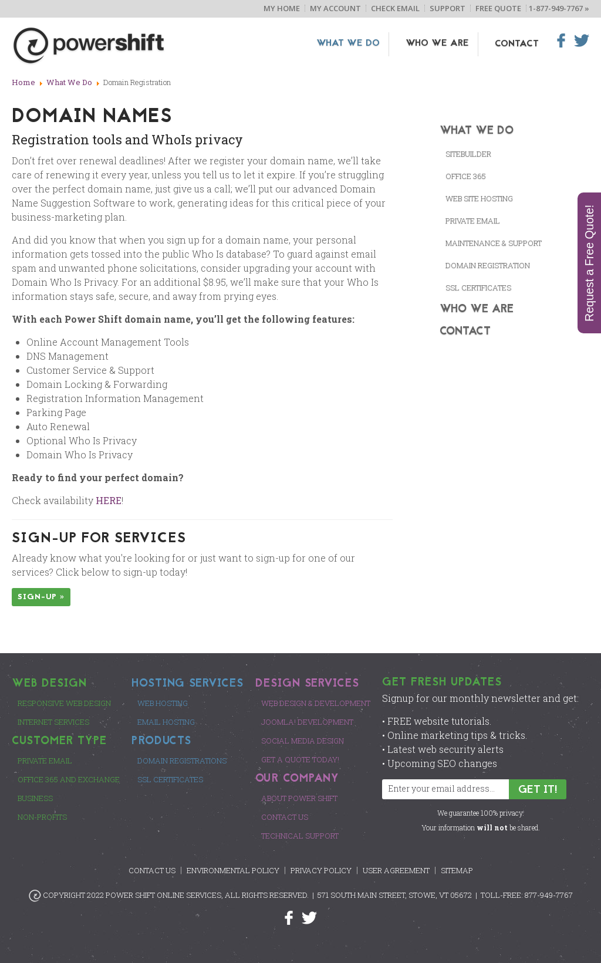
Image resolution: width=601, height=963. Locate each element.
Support (447, 8)
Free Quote (498, 8)
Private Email (472, 220)
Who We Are (441, 44)
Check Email (395, 8)
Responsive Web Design (64, 703)
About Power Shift (299, 798)
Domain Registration (487, 265)
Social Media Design (302, 740)
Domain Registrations (182, 760)
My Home (282, 8)
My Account (335, 8)
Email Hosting (166, 722)
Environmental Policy (233, 870)
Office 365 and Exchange (69, 779)
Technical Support (300, 835)
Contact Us (284, 817)
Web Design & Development (315, 703)
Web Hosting (162, 703)
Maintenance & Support (493, 243)
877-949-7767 (549, 895)
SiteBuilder (468, 153)
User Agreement (396, 870)
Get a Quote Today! (300, 759)
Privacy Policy (321, 870)
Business (35, 798)
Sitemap (457, 870)
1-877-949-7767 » (559, 8)
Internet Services (53, 722)
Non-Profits (42, 817)
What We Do (356, 44)
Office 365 (465, 176)
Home (23, 82)
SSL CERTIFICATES (478, 287)
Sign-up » (41, 597)
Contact (517, 44)
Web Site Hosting (479, 198)
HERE (108, 500)
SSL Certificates (170, 779)
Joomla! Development (307, 722)
